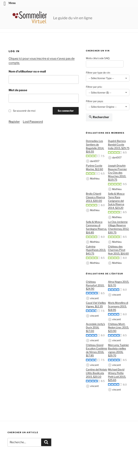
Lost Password (33, 121)
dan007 (94, 161)
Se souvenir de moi (24, 110)
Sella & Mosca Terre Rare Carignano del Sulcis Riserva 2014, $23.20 (116, 200)
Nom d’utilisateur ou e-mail (27, 71)
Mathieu (95, 178)
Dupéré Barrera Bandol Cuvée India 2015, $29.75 (118, 144)
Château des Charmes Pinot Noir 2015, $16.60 (118, 250)
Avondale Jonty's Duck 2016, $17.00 (95, 327)
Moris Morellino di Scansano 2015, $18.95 (118, 306)
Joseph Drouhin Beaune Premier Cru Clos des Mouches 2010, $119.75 (117, 172)
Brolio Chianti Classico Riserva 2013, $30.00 (95, 197)
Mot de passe (18, 90)
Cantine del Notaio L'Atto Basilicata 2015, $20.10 (96, 373)
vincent (94, 298)
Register (14, 121)
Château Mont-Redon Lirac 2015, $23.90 (118, 327)
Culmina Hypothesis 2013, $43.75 (96, 250)
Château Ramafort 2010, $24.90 (95, 285)
